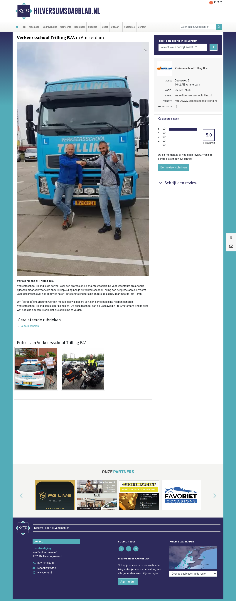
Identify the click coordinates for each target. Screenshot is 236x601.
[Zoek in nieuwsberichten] (198, 27)
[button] (17, 496)
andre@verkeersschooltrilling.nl (193, 95)
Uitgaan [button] (115, 26)
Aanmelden (127, 581)
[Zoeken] (219, 27)
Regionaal (79, 26)
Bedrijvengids (50, 26)
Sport (105, 26)
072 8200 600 (45, 563)
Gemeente (65, 26)
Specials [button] (92, 26)
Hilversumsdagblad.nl (67, 11)
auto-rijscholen (30, 326)
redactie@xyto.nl (47, 568)
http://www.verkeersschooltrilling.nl (196, 101)
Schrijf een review (177, 183)
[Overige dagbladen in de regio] (193, 574)
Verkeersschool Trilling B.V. (191, 68)
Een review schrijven (173, 167)
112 (23, 26)
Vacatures (129, 26)
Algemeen (34, 26)
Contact (142, 26)
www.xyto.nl (44, 572)
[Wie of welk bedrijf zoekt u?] (183, 47)
